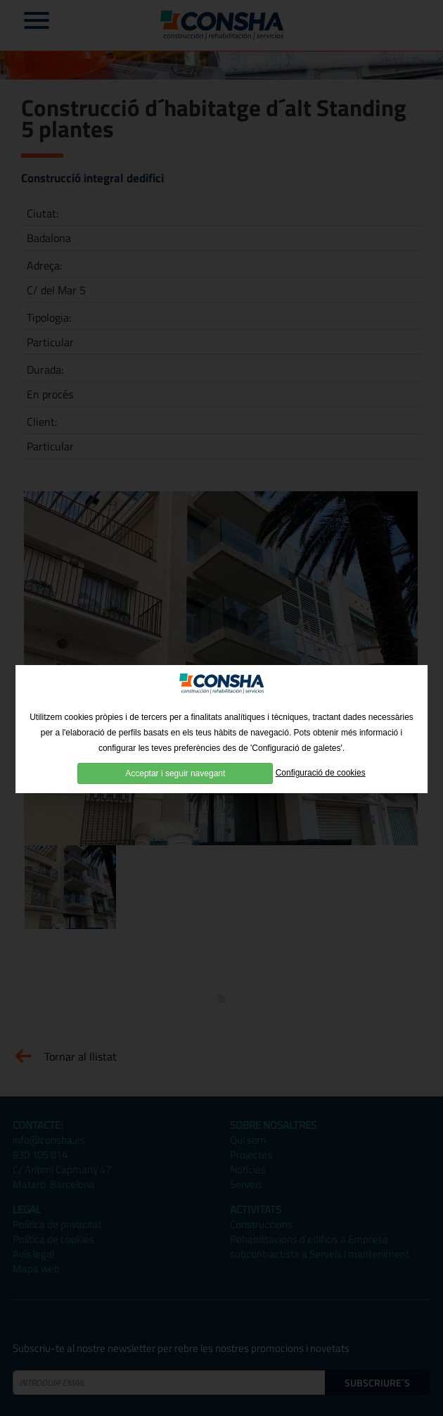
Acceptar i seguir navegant (175, 785)
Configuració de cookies (321, 785)
